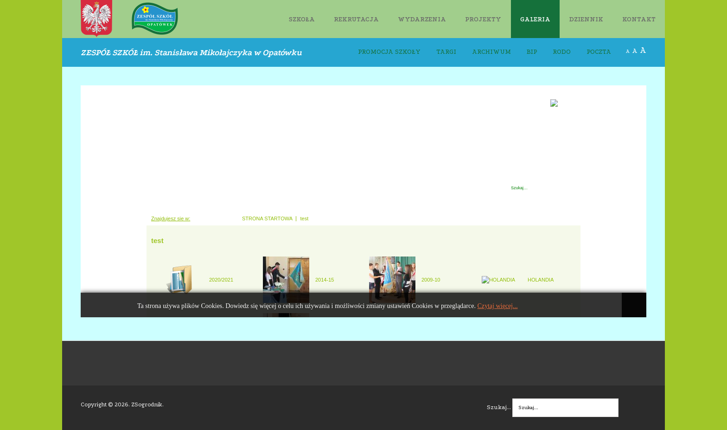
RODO (562, 52)
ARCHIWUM (491, 52)
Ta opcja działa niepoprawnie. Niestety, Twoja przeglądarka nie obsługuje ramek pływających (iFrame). (363, 201)
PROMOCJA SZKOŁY (389, 52)
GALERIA (535, 19)
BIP (532, 52)
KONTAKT (639, 19)
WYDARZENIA (422, 19)
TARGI (446, 52)
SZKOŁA (302, 19)
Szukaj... (499, 407)
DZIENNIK (586, 19)
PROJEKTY (483, 19)
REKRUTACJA (356, 19)
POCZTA (599, 52)
